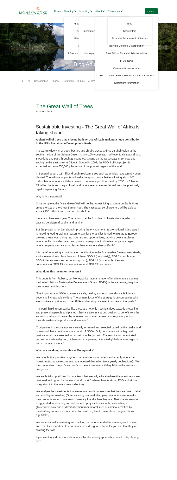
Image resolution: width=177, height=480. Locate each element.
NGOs (44, 415)
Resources (115, 11)
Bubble (81, 81)
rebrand (45, 407)
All (29, 81)
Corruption (68, 81)
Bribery (55, 81)
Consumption (41, 81)
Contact (151, 11)
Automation (115, 81)
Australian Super (97, 81)
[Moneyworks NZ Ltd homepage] (33, 11)
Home (57, 11)
